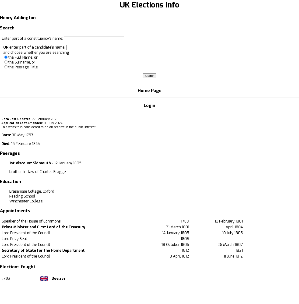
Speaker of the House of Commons (31, 221)
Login (149, 105)
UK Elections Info (149, 5)
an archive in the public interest (72, 127)
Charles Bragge (53, 171)
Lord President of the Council (26, 232)
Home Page (150, 90)
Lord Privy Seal (14, 238)
